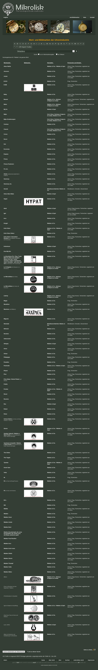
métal (56, 100)
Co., (54, 99)
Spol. (48, 229)
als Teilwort (61, 54)
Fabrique (57, 114)
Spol (63, 66)
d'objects (62, 114)
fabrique (58, 99)
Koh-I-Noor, (50, 114)
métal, (51, 115)
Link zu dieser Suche (33, 651)
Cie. (54, 66)
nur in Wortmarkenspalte (47, 54)
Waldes (49, 66)
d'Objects (50, 100)
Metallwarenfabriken (53, 189)
